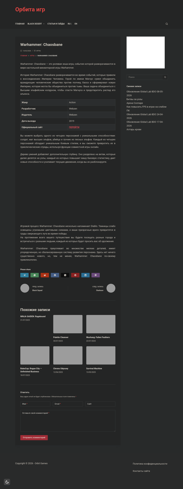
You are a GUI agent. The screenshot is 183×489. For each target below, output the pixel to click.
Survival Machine (94, 368)
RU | (69, 24)
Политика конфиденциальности (150, 463)
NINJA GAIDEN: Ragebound (32, 316)
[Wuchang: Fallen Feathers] (100, 324)
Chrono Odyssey (60, 368)
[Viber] (96, 275)
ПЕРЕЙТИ (74, 127)
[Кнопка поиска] (165, 77)
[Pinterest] (75, 275)
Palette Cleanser (60, 337)
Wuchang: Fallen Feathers (98, 337)
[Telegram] (24, 275)
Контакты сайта (141, 471)
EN (76, 24)
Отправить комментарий (34, 437)
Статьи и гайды (56, 24)
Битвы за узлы (134, 99)
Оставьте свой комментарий (35, 413)
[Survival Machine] (100, 355)
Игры (38, 51)
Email (58, 404)
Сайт (89, 404)
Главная (19, 24)
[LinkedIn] (85, 275)
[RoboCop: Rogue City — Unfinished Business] (34, 355)
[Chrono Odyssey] (67, 355)
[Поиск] (167, 24)
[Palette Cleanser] (67, 324)
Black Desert (36, 23)
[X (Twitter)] (65, 275)
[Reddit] (45, 275)
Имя (24, 404)
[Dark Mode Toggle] (7, 482)
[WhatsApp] (34, 275)
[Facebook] (55, 275)
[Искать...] (145, 77)
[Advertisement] (146, 52)
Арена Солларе (135, 103)
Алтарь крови (134, 129)
